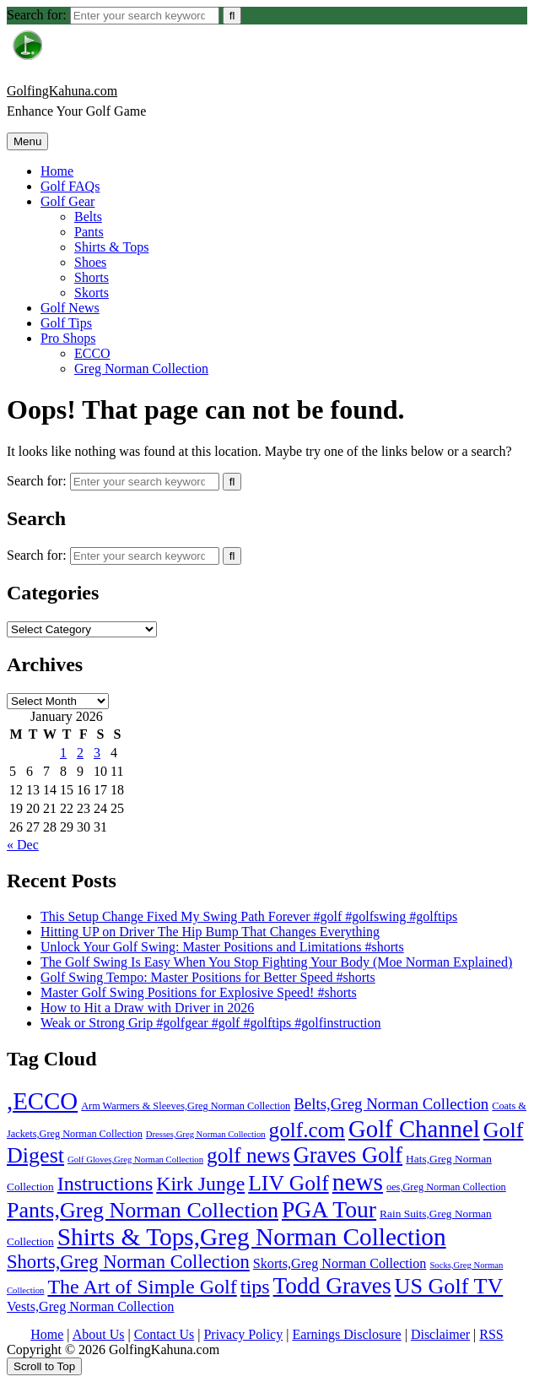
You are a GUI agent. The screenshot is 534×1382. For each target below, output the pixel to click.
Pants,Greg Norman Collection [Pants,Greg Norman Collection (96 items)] (142, 1210)
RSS (491, 1334)
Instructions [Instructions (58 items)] (105, 1184)
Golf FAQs (70, 186)
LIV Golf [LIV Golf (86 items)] (288, 1183)
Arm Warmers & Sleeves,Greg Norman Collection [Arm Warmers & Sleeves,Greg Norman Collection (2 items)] (185, 1106)
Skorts (91, 292)
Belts (88, 216)
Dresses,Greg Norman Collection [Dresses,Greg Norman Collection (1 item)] (206, 1134)
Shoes (90, 262)
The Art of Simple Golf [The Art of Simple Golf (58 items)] (141, 1287)
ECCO (92, 353)
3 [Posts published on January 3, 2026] (97, 752)
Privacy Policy (243, 1334)
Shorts (91, 277)
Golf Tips (66, 323)
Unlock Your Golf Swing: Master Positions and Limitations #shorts (222, 947)
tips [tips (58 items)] (255, 1287)
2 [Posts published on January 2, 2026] (80, 752)
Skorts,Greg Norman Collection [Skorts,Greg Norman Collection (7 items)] (340, 1263)
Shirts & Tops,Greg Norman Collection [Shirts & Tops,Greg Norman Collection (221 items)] (251, 1236)
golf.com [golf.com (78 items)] (307, 1130)
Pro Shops (67, 338)
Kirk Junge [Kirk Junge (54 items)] (200, 1184)
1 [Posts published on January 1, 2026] (63, 752)
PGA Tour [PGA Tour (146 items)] (329, 1209)
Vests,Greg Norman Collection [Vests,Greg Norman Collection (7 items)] (90, 1306)
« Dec (23, 844)
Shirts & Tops (111, 247)
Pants (89, 232)
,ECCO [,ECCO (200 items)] (42, 1100)
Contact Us (164, 1334)
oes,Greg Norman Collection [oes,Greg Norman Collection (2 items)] (446, 1187)
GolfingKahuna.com (62, 91)
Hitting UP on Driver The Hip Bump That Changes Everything (210, 931)
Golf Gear (67, 201)
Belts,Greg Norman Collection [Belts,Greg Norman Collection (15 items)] (391, 1104)
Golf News (70, 308)
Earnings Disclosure (346, 1334)
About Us (99, 1334)
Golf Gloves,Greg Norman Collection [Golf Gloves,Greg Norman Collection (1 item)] (135, 1159)
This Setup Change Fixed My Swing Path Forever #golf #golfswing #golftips (248, 916)
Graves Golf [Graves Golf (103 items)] (348, 1155)
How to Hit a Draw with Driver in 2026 (147, 1007)
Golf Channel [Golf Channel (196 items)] (414, 1128)
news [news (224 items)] (357, 1181)
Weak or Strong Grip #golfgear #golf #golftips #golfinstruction (210, 1023)
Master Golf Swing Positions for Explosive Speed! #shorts (198, 992)
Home (56, 171)
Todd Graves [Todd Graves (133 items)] (332, 1285)
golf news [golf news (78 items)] (248, 1155)
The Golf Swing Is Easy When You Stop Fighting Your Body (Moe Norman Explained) (276, 962)
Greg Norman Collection (141, 368)
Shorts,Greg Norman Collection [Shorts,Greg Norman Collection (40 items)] (128, 1261)
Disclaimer (440, 1334)
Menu (27, 141)
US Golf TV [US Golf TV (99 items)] (449, 1286)
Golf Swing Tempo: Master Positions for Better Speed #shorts (207, 977)
